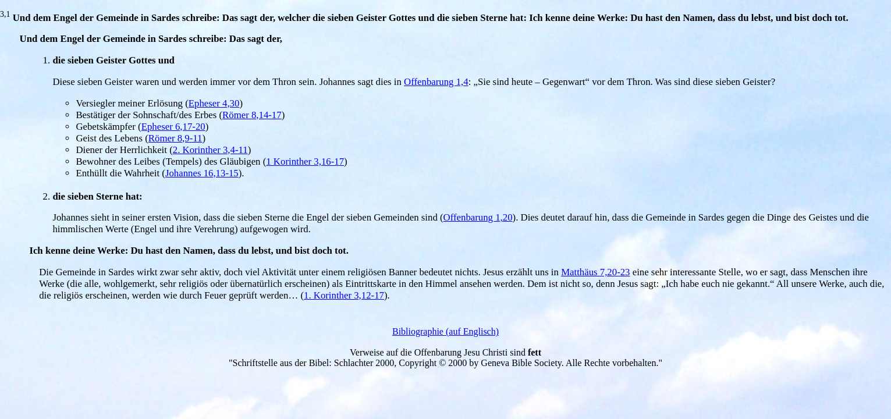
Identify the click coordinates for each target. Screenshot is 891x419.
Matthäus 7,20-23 (595, 272)
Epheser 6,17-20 (173, 126)
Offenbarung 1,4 (436, 81)
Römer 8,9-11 (175, 138)
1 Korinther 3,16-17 (305, 161)
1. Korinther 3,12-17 (344, 295)
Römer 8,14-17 (252, 114)
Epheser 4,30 (214, 103)
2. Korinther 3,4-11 (210, 149)
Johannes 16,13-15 (202, 173)
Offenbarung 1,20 (478, 217)
